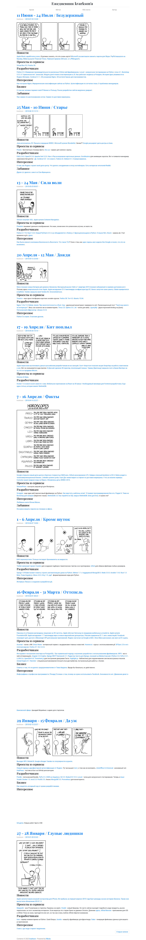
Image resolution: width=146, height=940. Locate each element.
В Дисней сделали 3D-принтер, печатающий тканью (67, 368)
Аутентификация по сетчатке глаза (84, 84)
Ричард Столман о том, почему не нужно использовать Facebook (74, 674)
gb (35, 159)
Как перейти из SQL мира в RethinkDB (73, 496)
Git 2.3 (62, 777)
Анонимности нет (106, 674)
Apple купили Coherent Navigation (46, 220)
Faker (93, 919)
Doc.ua (47, 150)
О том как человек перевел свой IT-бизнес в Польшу (37, 90)
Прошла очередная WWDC (44, 143)
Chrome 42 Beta (22, 377)
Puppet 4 (118, 493)
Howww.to (88, 645)
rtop (63, 305)
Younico (20, 298)
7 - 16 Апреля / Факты (38, 396)
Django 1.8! (21, 573)
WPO (120, 654)
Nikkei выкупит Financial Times (34, 59)
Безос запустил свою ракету (102, 289)
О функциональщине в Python (84, 233)
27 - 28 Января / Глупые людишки (50, 833)
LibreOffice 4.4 (101, 768)
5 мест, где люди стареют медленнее (31, 929)
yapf (50, 575)
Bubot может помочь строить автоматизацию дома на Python (48, 573)
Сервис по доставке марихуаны (58, 97)
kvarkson (32, 939)
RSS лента (86, 10)
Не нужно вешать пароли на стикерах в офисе (34, 509)
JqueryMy (93, 308)
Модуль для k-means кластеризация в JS (59, 75)
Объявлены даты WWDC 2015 (58, 480)
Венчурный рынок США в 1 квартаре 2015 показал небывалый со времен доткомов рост (92, 287)
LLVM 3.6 (20, 658)
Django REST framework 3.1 (57, 656)
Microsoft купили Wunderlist (65, 143)
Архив (31, 10)
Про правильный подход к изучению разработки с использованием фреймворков (86, 654)
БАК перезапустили (24, 559)
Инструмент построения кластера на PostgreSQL (35, 654)
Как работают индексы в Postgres (89, 75)
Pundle (19, 777)
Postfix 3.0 (41, 779)
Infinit (93, 566)
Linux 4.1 (118, 72)
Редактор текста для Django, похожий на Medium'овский (89, 656)
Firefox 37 (33, 647)
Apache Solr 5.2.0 (40, 156)
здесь (98, 910)
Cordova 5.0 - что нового (46, 159)
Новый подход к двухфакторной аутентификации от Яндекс (39, 768)
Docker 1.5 (26, 779)
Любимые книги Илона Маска (28, 502)
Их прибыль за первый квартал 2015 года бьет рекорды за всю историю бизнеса (89, 899)
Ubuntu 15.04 (78, 298)
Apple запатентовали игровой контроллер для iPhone (37, 899)
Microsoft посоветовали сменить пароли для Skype (90, 56)
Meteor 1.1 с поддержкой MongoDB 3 (87, 573)
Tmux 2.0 (61, 308)
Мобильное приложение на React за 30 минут (64, 384)
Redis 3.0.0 (106, 573)
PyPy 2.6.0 (20, 156)
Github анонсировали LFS (79, 475)
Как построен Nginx (24, 84)
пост (75, 768)
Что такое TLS (64, 242)
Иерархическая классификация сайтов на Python (51, 84)
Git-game (20, 823)
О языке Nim (101, 233)
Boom (109, 233)
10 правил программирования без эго (100, 493)
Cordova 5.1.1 (35, 77)
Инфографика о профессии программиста (33, 674)
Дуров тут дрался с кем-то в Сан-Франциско (33, 172)
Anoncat (110, 768)
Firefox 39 (31, 65)
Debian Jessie (33, 305)
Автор (114, 10)
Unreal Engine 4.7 (23, 661)
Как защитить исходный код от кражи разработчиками (38, 786)
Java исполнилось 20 (25, 143)
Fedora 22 (59, 159)
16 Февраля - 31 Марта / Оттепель (50, 592)
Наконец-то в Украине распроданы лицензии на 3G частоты (39, 633)
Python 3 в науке (23, 317)
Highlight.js (74, 658)
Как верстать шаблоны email (74, 493)
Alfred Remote (106, 910)
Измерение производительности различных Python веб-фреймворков (52, 72)
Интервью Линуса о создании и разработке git (34, 582)
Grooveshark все (56, 292)
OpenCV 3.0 (29, 156)
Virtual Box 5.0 (22, 65)
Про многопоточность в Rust (50, 305)
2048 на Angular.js (53, 777)
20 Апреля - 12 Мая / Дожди (43, 254)
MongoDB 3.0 (56, 779)
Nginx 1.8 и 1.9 (22, 305)
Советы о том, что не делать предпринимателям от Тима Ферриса (42, 668)
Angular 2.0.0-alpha (39, 656)
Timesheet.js (39, 658)
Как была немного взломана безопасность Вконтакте (37, 242)
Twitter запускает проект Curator (29, 566)
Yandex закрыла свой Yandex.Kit (37, 292)
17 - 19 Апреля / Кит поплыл (44, 326)
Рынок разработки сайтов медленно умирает (74, 90)
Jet (75, 308)
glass (30, 235)
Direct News (37, 645)
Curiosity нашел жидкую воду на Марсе (31, 480)
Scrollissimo (85, 156)
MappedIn (20, 908)
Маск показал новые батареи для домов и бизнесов (37, 287)
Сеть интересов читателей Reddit (97, 166)
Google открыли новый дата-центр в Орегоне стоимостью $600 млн (42, 475)
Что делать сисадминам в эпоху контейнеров (67, 166)
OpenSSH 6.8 (29, 658)
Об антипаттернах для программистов (71, 77)
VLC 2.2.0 (41, 647)
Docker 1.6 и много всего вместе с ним (31, 384)
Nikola (48, 939)
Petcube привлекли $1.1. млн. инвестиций (101, 635)
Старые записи (122, 932)
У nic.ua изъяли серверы (113, 478)
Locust (79, 777)
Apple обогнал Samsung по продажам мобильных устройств (86, 633)
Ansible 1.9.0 (115, 573)
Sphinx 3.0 (69, 308)
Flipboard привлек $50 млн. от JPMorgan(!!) (63, 59)
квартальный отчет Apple (37, 289)
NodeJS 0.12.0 (71, 777)
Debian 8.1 (68, 159)
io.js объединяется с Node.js (62, 233)
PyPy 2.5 (42, 777)
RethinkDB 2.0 (53, 496)
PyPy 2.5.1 (124, 656)
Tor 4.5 (70, 298)
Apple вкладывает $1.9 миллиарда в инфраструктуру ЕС (69, 289)
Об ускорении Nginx (48, 77)
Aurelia (59, 919)
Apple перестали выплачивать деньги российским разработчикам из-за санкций (47, 366)
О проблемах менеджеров (108, 84)
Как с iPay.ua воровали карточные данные (64, 156)
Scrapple (20, 493)
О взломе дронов (36, 317)
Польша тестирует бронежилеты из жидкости (49, 559)
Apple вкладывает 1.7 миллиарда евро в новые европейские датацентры (56, 635)
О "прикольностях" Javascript (32, 75)
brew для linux (93, 496)
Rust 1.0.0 (31, 233)
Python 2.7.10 (22, 233)
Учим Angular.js (26, 575)
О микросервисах (79, 159)
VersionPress (21, 487)
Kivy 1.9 (45, 575)
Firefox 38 (63, 298)
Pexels (19, 150)
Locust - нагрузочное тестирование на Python (96, 72)
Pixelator (20, 226)
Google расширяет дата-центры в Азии (97, 143)
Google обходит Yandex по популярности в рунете (53, 761)
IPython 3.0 (115, 656)
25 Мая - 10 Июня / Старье (42, 107)
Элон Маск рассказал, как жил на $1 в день (111, 638)
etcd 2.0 (34, 779)
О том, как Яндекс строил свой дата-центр (33, 166)
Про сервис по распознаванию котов (31, 97)
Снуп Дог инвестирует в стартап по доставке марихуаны (81, 478)
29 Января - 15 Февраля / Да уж (47, 720)
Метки (58, 10)
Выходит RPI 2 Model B (25, 761)
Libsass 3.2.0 (42, 310)
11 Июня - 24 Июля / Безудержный (50, 15)
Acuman (20, 645)
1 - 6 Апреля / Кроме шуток (43, 519)
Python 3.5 (20, 72)
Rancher (33, 661)
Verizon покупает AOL (25, 220)
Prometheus (66, 779)
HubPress (20, 770)
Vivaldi (63, 908)
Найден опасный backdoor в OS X (102, 475)
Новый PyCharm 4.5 (43, 233)
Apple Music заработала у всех (28, 56)
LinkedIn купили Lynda (50, 478)
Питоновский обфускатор (26, 310)
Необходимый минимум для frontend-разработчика (101, 384)
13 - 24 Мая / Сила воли (39, 182)
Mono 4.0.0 (37, 575)
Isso (18, 919)
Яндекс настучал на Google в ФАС (81, 638)
